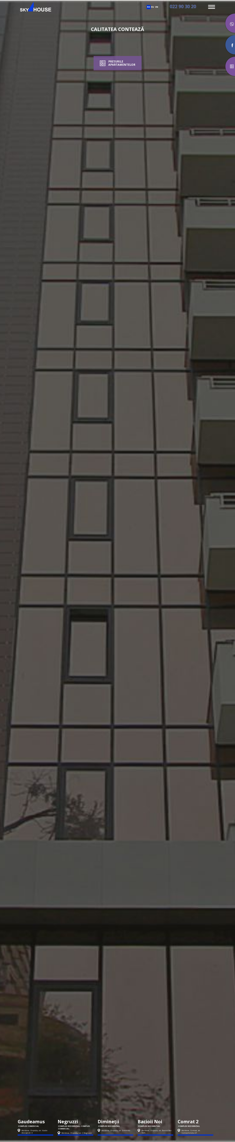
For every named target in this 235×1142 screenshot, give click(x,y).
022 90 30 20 (183, 6)
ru (152, 6)
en (156, 6)
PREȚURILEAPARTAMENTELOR (121, 63)
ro (148, 6)
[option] (38, 1106)
